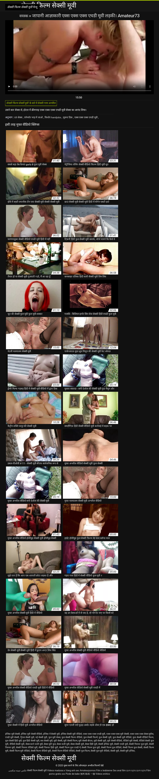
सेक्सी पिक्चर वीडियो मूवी (26, 748)
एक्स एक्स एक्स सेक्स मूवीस (141, 735)
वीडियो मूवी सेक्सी (130, 741)
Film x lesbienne (104, 771)
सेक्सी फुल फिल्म (83, 751)
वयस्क (24, 15)
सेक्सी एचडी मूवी (121, 745)
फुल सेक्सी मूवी (105, 738)
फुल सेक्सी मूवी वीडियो (122, 738)
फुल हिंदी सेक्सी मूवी (31, 741)
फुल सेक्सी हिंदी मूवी (13, 741)
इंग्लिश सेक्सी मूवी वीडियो (71, 735)
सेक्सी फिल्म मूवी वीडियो (19, 751)
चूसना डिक (71, 118)
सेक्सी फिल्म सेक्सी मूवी (37, 771)
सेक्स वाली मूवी (63, 745)
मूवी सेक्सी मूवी (100, 741)
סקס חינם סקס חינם (136, 771)
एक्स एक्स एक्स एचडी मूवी (91, 118)
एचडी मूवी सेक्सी (12, 738)
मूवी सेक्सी (58, 741)
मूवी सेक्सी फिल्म (70, 741)
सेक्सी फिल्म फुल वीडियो (111, 748)
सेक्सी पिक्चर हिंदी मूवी (48, 748)
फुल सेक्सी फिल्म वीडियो (72, 738)
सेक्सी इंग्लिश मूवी (105, 745)
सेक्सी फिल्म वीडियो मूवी (41, 751)
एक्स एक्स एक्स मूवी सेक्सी (117, 735)
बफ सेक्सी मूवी (46, 741)
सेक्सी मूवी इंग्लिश (127, 751)
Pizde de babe (73, 775)
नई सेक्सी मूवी (41, 738)
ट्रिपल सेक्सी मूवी (27, 738)
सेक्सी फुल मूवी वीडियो (100, 751)
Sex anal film (119, 771)
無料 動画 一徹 (87, 775)
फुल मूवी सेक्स (54, 738)
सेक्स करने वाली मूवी (34, 745)
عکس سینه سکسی (17, 771)
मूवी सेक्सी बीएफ (85, 741)
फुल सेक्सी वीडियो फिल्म (143, 738)
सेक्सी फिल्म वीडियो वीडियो (63, 751)
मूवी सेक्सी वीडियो (114, 741)
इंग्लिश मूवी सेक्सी (12, 735)
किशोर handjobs (55, 118)
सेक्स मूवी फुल (50, 745)
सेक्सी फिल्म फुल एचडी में (69, 748)
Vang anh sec (72, 771)
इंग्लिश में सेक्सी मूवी (51, 735)
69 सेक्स (19, 118)
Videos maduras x (56, 771)
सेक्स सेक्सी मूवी (77, 745)
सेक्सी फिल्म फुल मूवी (91, 748)
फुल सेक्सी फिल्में (90, 738)
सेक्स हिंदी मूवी (91, 745)
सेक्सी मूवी (114, 751)
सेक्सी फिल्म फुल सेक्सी (132, 748)
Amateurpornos (87, 771)
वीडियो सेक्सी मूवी (17, 745)
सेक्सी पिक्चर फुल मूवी (138, 745)
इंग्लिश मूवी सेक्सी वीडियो (31, 735)
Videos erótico (102, 775)
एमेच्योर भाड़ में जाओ (35, 118)
